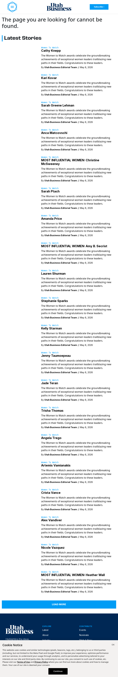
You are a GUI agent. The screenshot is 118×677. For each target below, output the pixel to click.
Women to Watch (49, 47)
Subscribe (99, 7)
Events (82, 630)
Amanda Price (51, 219)
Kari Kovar (49, 78)
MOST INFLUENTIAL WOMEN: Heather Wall (73, 575)
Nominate (84, 635)
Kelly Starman (51, 328)
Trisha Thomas (52, 410)
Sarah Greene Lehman (57, 105)
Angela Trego (51, 438)
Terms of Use (23, 662)
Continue (58, 671)
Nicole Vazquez (53, 547)
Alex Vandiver (51, 520)
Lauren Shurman (53, 273)
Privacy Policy (41, 662)
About (45, 635)
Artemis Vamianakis (56, 465)
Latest (45, 630)
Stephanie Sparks (54, 301)
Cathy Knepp (51, 50)
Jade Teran (49, 383)
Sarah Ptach (50, 191)
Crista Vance (51, 493)
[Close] (113, 645)
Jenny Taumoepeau (56, 356)
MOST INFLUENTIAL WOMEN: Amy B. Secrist (74, 246)
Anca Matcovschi (54, 133)
